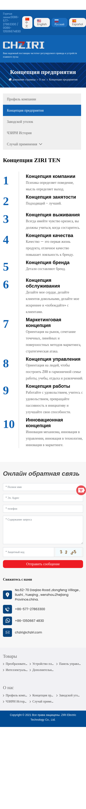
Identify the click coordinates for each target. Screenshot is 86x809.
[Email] (43, 498)
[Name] (43, 487)
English (42, 23)
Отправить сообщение (43, 563)
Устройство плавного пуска (50, 663)
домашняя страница (24, 79)
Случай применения (22, 144)
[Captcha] (28, 552)
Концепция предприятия (63, 79)
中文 (27, 23)
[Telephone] (43, 509)
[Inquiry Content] (43, 530)
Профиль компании (21, 99)
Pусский (59, 23)
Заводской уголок (20, 121)
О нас (42, 79)
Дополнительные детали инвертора (56, 670)
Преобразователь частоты (23, 663)
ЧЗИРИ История (19, 132)
